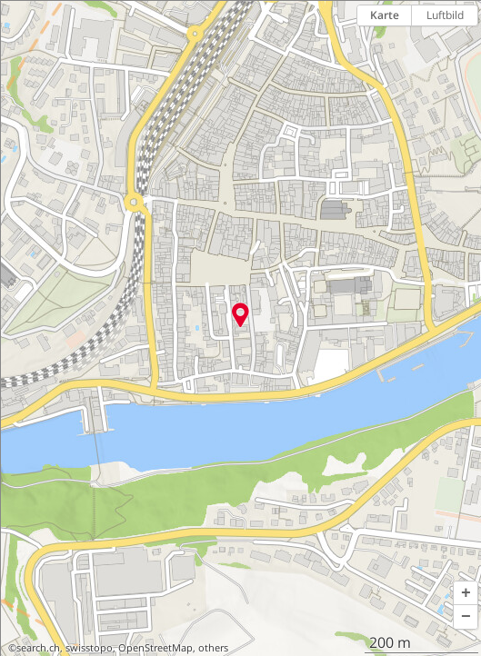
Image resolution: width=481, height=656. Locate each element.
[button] (465, 593)
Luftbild (445, 15)
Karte (384, 15)
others (213, 647)
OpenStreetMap (155, 647)
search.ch (38, 647)
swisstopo (89, 647)
